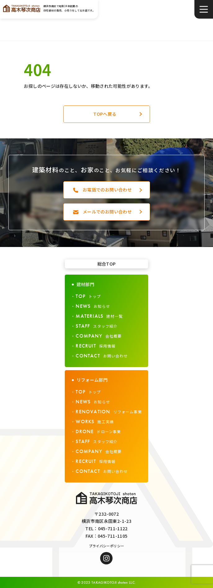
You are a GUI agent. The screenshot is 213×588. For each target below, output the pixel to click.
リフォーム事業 (109, 412)
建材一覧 (99, 316)
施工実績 (95, 421)
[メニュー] (203, 9)
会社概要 (99, 336)
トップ (88, 296)
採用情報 (95, 346)
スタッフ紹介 (97, 326)
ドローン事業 (98, 431)
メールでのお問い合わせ (107, 212)
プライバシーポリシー (106, 545)
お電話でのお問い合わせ (107, 189)
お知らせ (93, 306)
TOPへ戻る (104, 114)
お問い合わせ (102, 356)
